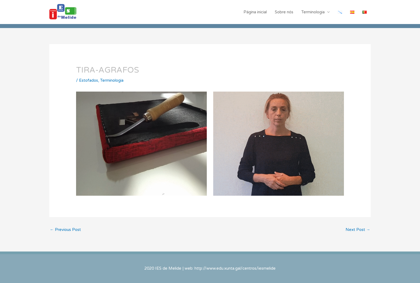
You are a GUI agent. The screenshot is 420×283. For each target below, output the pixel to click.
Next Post (358, 229)
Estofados (88, 80)
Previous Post (65, 229)
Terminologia (313, 12)
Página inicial (255, 12)
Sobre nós (284, 12)
